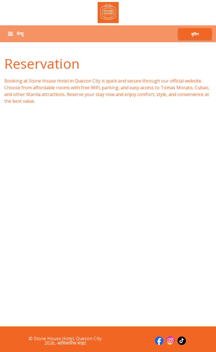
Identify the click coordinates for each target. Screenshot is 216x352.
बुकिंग (195, 34)
